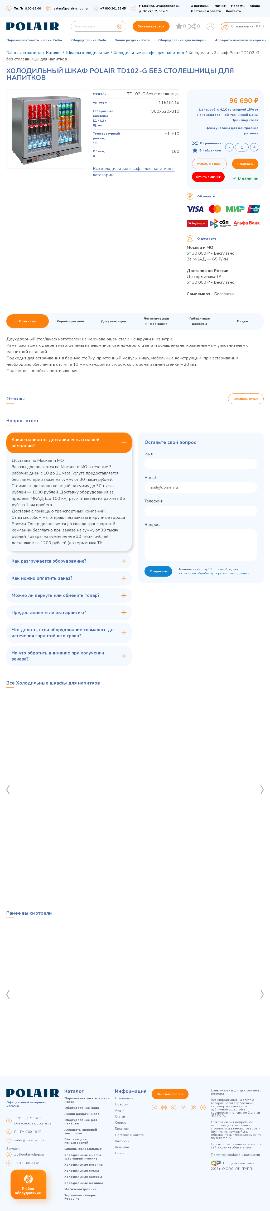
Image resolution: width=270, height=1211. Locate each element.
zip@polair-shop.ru (29, 1154)
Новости (237, 6)
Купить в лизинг (208, 177)
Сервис (120, 1122)
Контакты (233, 11)
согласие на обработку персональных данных (213, 573)
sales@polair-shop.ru (71, 8)
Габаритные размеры (199, 321)
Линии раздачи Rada (132, 40)
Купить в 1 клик (209, 164)
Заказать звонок (151, 26)
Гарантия (122, 1129)
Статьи (120, 1116)
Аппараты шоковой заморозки (241, 40)
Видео (242, 321)
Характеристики (70, 321)
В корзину (245, 164)
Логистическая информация (156, 321)
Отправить (158, 571)
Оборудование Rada (88, 40)
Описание (27, 321)
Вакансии (122, 1141)
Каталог (74, 1091)
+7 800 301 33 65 (27, 1163)
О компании (200, 6)
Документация (113, 321)
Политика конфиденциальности (235, 1155)
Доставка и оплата (206, 11)
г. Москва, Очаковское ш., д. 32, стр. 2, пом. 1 (159, 8)
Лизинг (220, 6)
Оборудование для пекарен (182, 40)
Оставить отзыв (245, 399)
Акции (255, 6)
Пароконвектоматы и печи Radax (34, 40)
